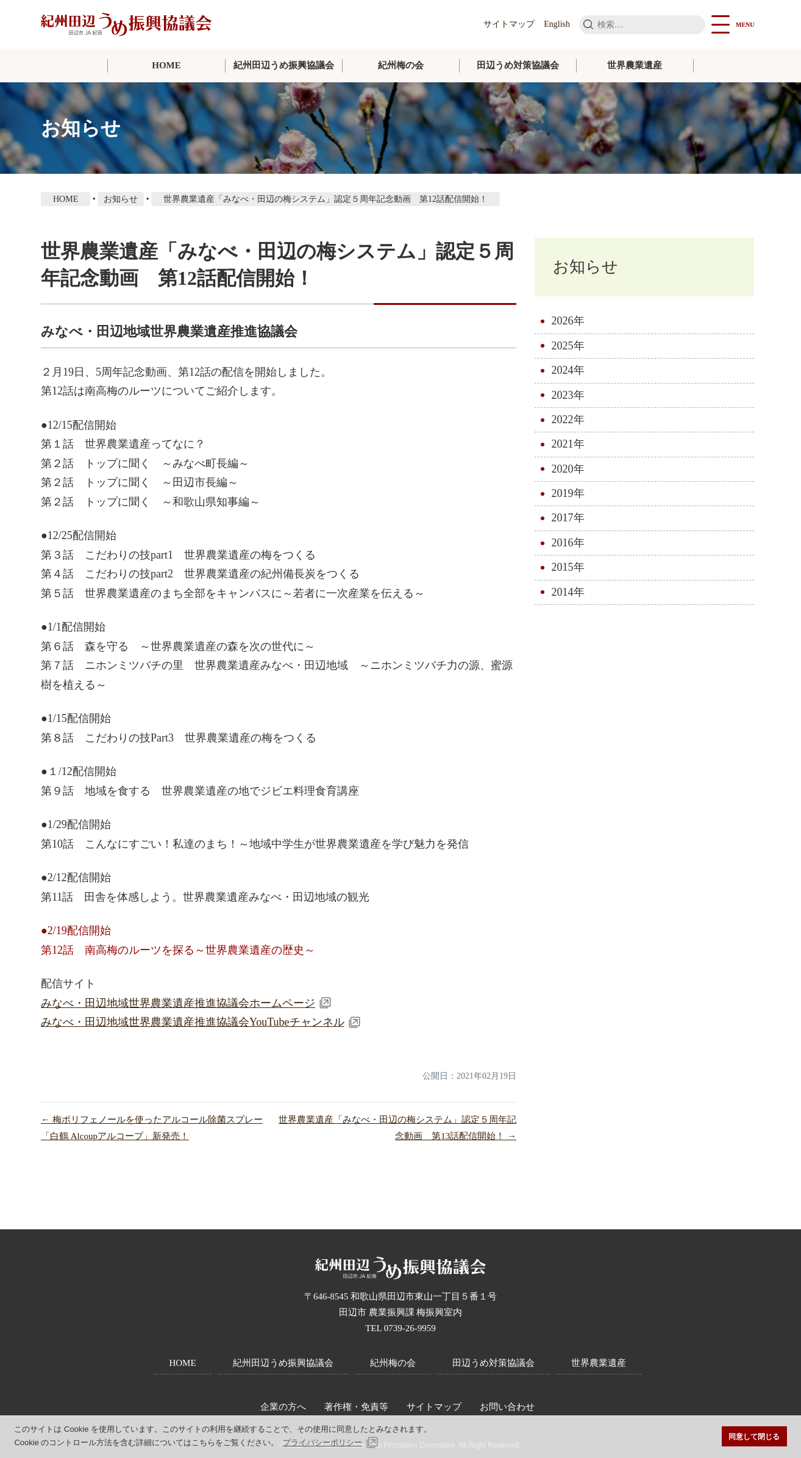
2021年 (568, 444)
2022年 (568, 419)
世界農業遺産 (634, 65)
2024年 (568, 370)
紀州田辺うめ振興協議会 (283, 65)
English (557, 24)
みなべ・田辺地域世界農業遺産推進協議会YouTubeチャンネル (192, 1022)
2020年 (568, 469)
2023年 (568, 395)
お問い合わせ (507, 1407)
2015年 (568, 567)
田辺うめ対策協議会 (518, 65)
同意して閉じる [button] (754, 1436)
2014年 (568, 592)
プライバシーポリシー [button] (322, 1442)
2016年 (568, 543)
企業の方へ (283, 1407)
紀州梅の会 (401, 65)
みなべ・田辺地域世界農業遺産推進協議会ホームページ (178, 1003)
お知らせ (585, 267)
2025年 (568, 346)
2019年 (568, 493)
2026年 (568, 321)
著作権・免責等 (356, 1407)
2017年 (568, 518)
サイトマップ (509, 24)
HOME (166, 65)
